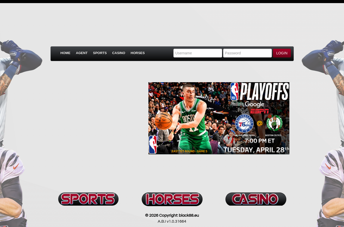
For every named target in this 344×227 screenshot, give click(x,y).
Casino (118, 53)
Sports (100, 53)
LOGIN (282, 53)
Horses (138, 53)
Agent (82, 53)
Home (66, 53)
